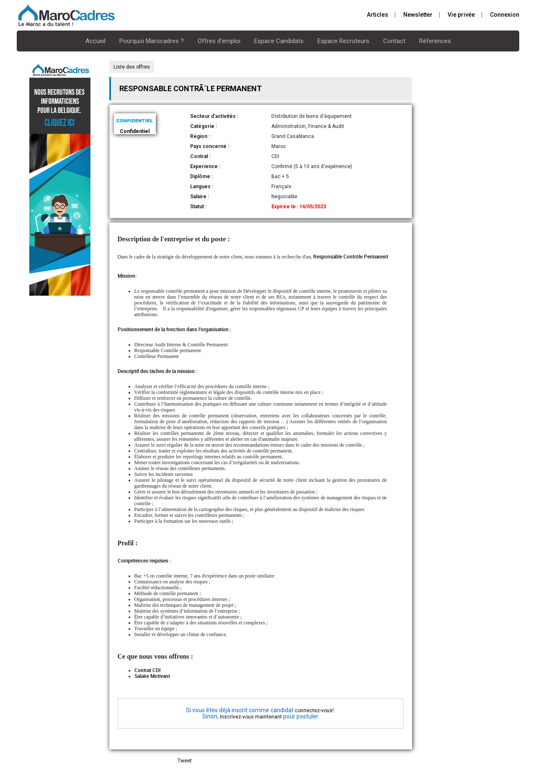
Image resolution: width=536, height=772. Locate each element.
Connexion (504, 14)
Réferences (435, 41)
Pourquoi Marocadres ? (151, 41)
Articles (377, 14)
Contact (394, 41)
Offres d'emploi (219, 41)
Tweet (185, 761)
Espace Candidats (279, 41)
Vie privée (461, 14)
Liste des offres (131, 67)
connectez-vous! (314, 710)
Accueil (95, 41)
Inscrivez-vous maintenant (251, 717)
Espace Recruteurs (343, 41)
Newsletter (418, 14)
